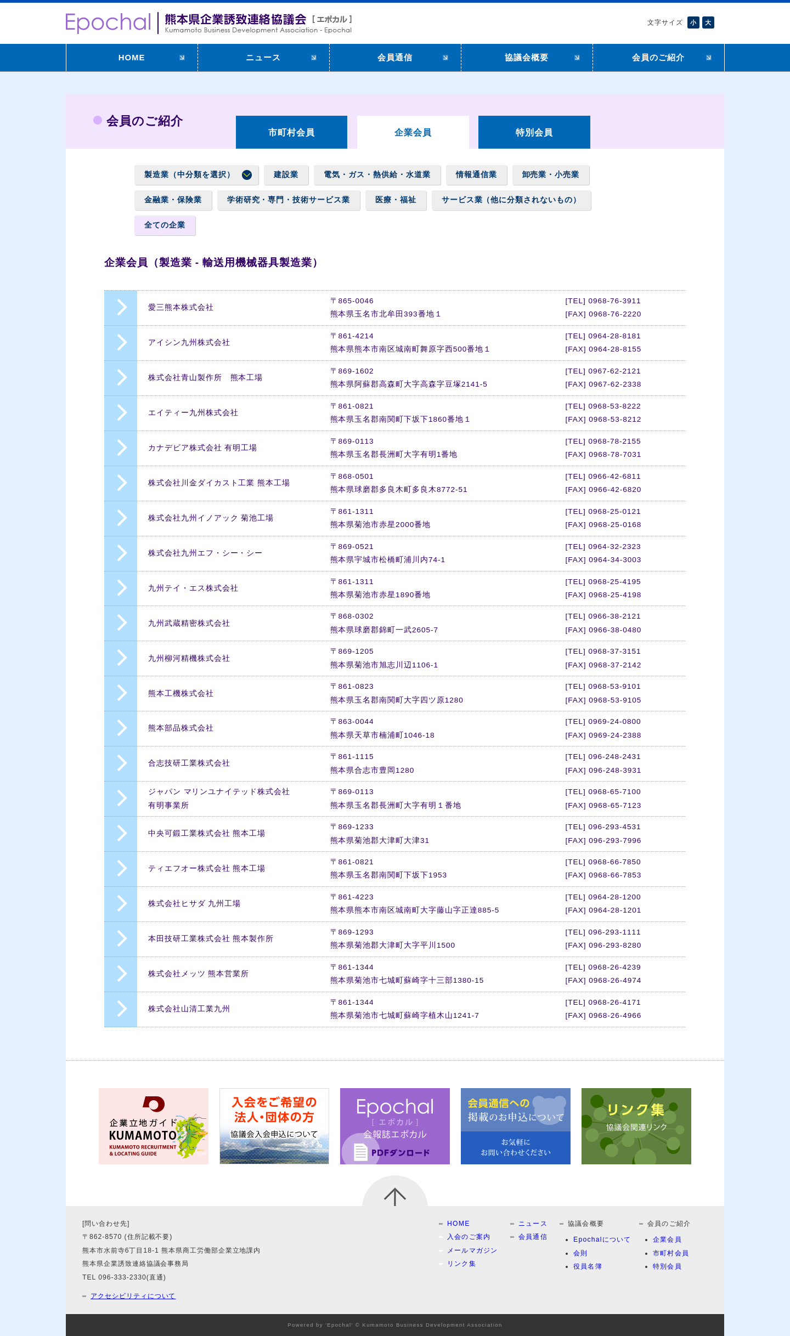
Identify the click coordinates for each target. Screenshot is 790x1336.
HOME (132, 57)
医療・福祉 (395, 200)
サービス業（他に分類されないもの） (511, 200)
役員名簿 (587, 1266)
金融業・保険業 (173, 200)
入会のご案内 (468, 1237)
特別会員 (534, 132)
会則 (580, 1253)
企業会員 (667, 1239)
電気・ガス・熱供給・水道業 (377, 175)
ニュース (263, 57)
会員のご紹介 (658, 57)
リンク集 (461, 1263)
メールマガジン (472, 1250)
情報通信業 (476, 175)
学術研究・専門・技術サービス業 (288, 200)
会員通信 (395, 57)
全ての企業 (164, 225)
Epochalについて (602, 1239)
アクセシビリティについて (133, 1296)
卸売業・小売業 (551, 175)
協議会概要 (527, 57)
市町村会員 (291, 132)
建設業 (286, 175)
